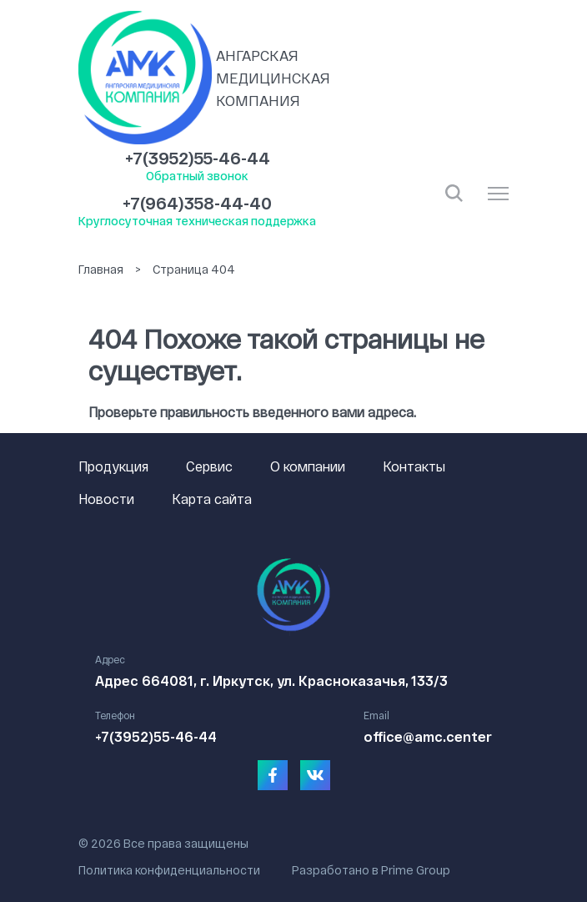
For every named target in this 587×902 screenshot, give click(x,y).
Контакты (414, 466)
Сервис (209, 466)
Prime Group (415, 870)
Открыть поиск (454, 193)
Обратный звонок (197, 176)
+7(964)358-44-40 (197, 203)
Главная (100, 269)
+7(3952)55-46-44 (197, 158)
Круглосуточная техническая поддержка (197, 221)
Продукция (113, 466)
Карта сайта (212, 498)
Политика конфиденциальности (169, 870)
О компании (307, 466)
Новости (106, 498)
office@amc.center (428, 736)
